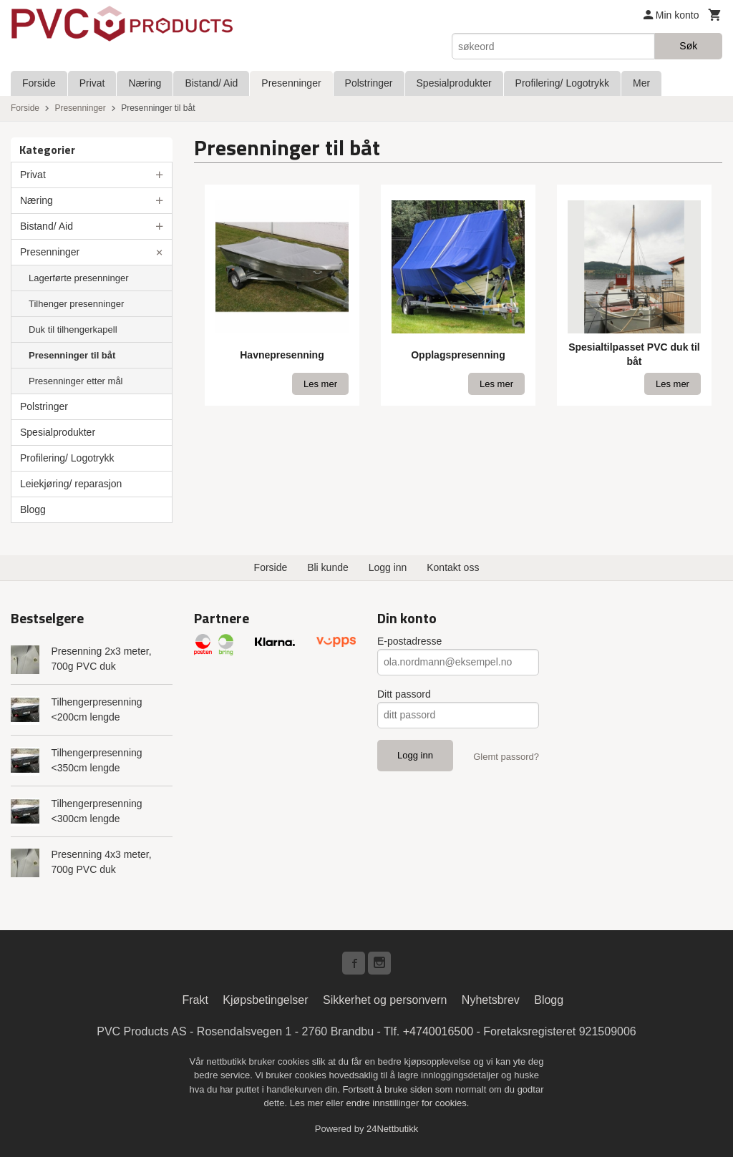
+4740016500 (438, 1031)
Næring (144, 83)
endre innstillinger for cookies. (407, 1103)
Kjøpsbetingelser (265, 1000)
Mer (641, 83)
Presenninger (291, 83)
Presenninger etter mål (76, 381)
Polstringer (369, 83)
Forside (39, 83)
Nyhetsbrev (491, 1000)
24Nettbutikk (392, 1128)
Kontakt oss (453, 567)
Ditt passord (404, 694)
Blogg (33, 509)
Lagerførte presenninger (78, 278)
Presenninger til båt (72, 355)
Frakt (195, 1000)
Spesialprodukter (454, 83)
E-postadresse (409, 641)
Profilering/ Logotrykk (562, 83)
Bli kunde (328, 567)
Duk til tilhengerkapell (73, 329)
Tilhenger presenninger (76, 303)
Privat (92, 83)
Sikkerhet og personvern (385, 1000)
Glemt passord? (506, 756)
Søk (688, 46)
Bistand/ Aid (211, 83)
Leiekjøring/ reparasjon (71, 483)
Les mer (308, 1103)
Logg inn (388, 567)
